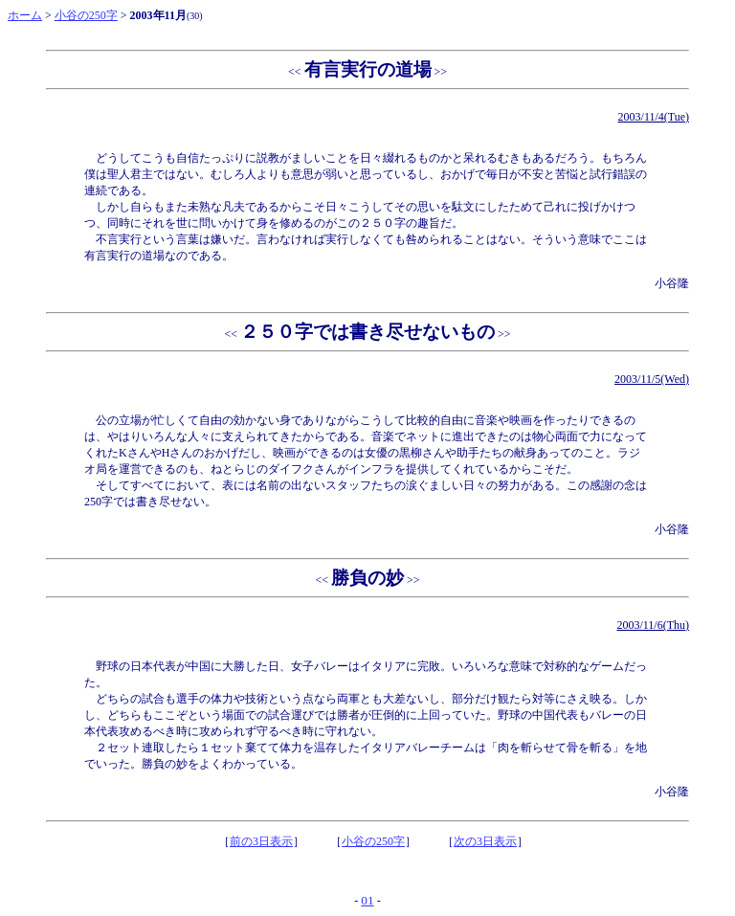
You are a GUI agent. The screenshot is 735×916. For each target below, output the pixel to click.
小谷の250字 (86, 15)
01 (367, 900)
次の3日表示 (485, 841)
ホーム (25, 15)
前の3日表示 (261, 841)
